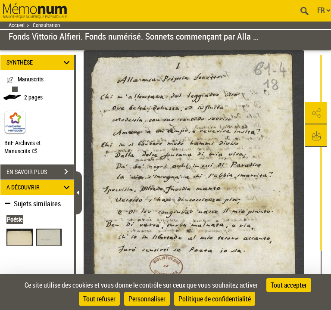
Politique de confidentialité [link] (214, 299)
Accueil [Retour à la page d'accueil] (17, 25)
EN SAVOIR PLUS (40, 172)
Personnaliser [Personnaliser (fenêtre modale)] (147, 299)
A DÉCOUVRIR (39, 187)
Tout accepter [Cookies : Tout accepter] (289, 285)
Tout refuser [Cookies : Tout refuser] (99, 299)
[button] (316, 113)
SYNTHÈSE (39, 62)
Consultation (46, 25)
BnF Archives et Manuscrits (22, 147)
